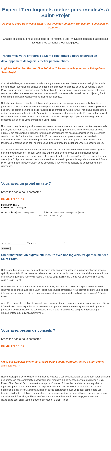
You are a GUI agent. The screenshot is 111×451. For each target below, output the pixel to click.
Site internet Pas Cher (12, 405)
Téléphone (47, 212)
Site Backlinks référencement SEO (19, 412)
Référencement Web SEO (14, 415)
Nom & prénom (8, 212)
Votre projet (32, 243)
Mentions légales (55, 436)
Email (82, 212)
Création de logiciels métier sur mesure (21, 408)
